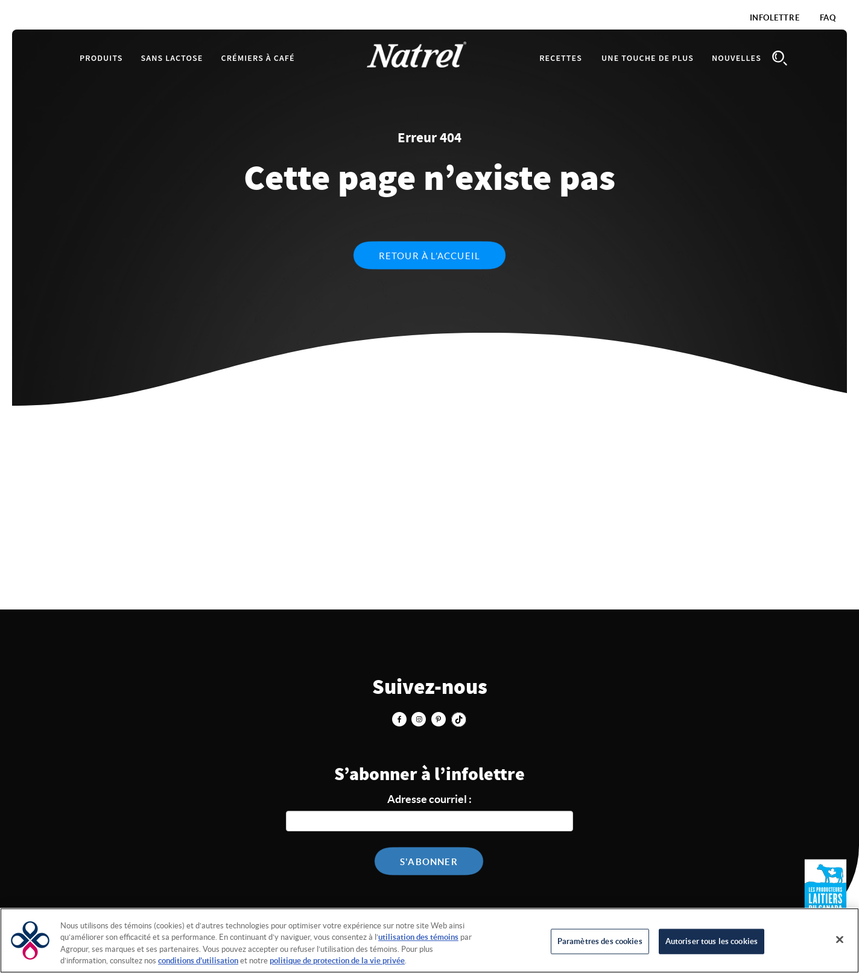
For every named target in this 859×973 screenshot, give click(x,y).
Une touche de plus (647, 58)
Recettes (560, 58)
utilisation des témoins (418, 937)
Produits (101, 58)
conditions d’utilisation (198, 960)
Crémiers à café (257, 58)
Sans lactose (172, 58)
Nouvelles (736, 58)
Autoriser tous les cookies (711, 941)
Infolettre (775, 17)
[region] (429, 940)
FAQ (828, 17)
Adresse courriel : (429, 799)
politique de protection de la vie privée (337, 960)
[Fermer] (839, 939)
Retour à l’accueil (430, 256)
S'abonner (429, 862)
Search (779, 58)
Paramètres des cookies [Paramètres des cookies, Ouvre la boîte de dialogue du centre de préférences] (599, 941)
